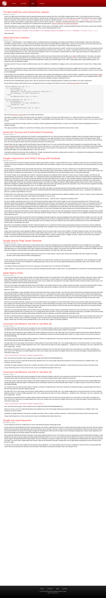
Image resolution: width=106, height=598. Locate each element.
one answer (99, 74)
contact (41, 3)
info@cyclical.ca (54, 593)
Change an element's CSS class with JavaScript (65, 23)
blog (33, 3)
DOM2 (74, 56)
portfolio (23, 3)
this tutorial (10, 146)
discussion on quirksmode (19, 114)
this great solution (75, 83)
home (14, 3)
